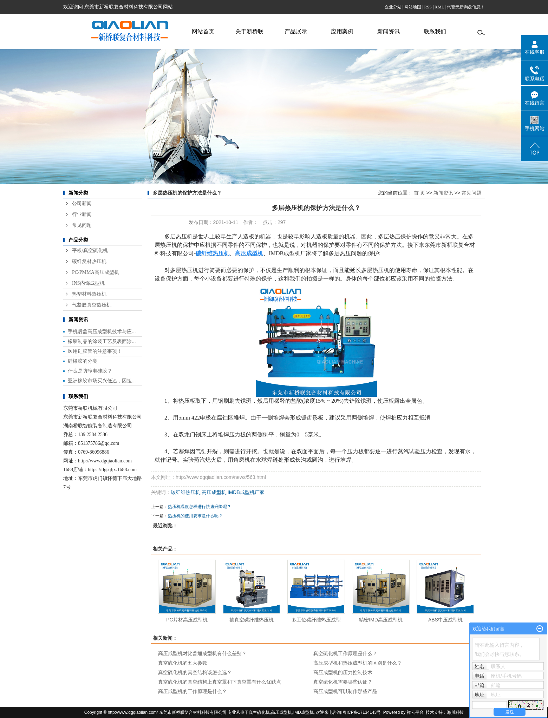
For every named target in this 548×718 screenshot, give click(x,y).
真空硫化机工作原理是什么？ (345, 653)
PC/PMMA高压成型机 (95, 272)
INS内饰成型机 (88, 283)
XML (439, 7)
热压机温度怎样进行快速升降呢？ (199, 506)
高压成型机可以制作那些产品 (345, 691)
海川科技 (455, 712)
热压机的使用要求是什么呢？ (195, 515)
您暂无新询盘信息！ (466, 7)
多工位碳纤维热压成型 (316, 620)
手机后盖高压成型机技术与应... (102, 331)
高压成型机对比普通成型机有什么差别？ (202, 653)
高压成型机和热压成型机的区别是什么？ (357, 663)
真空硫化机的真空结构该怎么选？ (195, 672)
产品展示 (296, 31)
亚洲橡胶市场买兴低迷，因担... (102, 380)
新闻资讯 (388, 31)
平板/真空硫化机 (90, 250)
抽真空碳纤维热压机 (251, 620)
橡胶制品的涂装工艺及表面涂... (102, 341)
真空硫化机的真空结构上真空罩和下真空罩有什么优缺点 (219, 682)
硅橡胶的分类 (82, 361)
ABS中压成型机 (445, 620)
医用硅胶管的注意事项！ (95, 351)
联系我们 (435, 31)
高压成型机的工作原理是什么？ (192, 691)
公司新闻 (82, 203)
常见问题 (82, 225)
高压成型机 (214, 492)
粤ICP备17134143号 (361, 712)
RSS (428, 7)
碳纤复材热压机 (89, 261)
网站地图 (412, 7)
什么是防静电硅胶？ (90, 371)
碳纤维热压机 (185, 492)
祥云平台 (415, 712)
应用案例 (342, 31)
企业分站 (393, 7)
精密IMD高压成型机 (381, 620)
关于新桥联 (249, 31)
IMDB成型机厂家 (246, 492)
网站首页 (203, 31)
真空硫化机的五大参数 (182, 663)
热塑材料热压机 (89, 294)
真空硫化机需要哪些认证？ (342, 682)
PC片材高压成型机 (186, 620)
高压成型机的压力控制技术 (342, 672)
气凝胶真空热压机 (91, 305)
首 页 (419, 193)
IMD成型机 (303, 712)
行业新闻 (82, 214)
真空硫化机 (259, 712)
